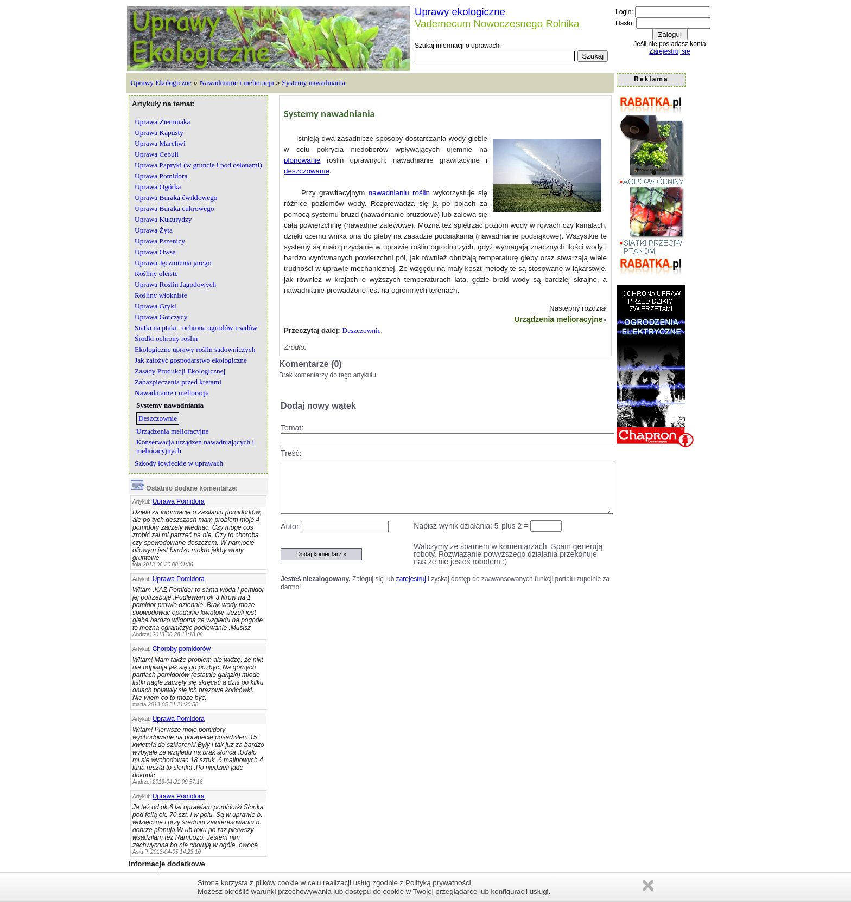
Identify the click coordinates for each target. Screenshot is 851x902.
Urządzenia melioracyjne (558, 319)
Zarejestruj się (669, 51)
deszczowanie (306, 171)
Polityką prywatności (438, 883)
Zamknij (648, 885)
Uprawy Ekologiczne (161, 83)
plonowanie (302, 160)
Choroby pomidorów (182, 649)
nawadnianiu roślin (399, 193)
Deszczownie (361, 330)
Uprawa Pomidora (179, 501)
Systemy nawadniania (313, 83)
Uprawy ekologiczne (460, 11)
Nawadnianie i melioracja (237, 83)
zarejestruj (411, 579)
